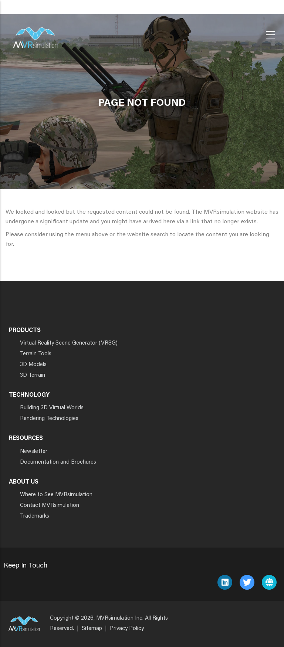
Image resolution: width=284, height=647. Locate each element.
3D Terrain (32, 375)
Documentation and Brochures (58, 462)
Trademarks (34, 516)
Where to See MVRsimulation (56, 495)
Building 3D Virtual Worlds (52, 408)
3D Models (33, 364)
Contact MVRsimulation (49, 505)
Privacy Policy (127, 628)
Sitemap (92, 628)
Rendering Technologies (49, 418)
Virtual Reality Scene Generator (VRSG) (69, 343)
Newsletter (33, 451)
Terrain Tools (35, 354)
